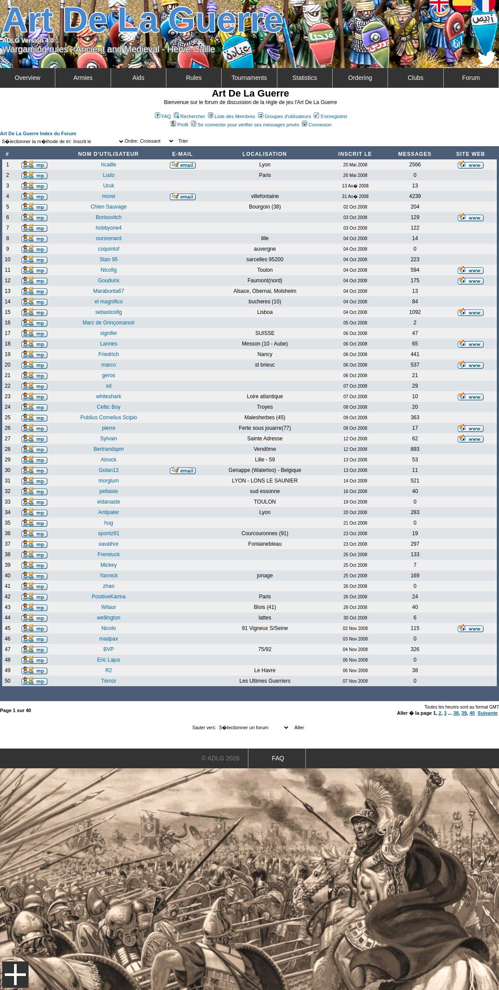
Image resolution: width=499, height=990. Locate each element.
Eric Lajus (108, 660)
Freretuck (108, 554)
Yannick (109, 575)
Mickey (109, 565)
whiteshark (108, 396)
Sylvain (108, 439)
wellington (108, 618)
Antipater (108, 512)
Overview (27, 77)
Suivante (487, 713)
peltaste (109, 491)
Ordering (360, 77)
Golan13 (108, 470)
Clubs (416, 77)
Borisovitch (109, 217)
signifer (108, 333)
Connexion (317, 124)
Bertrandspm (108, 449)
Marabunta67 (108, 291)
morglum (108, 481)
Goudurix (108, 280)
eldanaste (108, 502)
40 (472, 713)
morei (108, 196)
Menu (15, 974)
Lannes (108, 344)
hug (108, 523)
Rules (194, 77)
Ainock (109, 460)
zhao (109, 586)
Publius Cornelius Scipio (108, 417)
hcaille (108, 165)
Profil (179, 124)
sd (108, 386)
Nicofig (109, 270)
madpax (108, 639)
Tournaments (249, 77)
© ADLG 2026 (220, 758)
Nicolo (108, 628)
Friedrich (108, 354)
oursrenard (109, 238)
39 (464, 713)
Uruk (108, 186)
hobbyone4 (109, 228)
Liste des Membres (231, 116)
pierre (108, 428)
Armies (83, 77)
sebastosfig (108, 312)
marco (108, 365)
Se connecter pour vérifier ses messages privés (245, 124)
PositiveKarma (109, 597)
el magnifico (109, 302)
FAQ (163, 116)
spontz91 (108, 533)
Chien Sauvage (109, 207)
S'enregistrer (331, 116)
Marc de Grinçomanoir (109, 323)
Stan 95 (109, 259)
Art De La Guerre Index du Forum (38, 133)
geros (108, 375)
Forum (471, 77)
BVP (109, 649)
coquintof (108, 249)
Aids (138, 77)
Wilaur (108, 607)
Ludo (109, 175)
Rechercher (189, 116)
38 (456, 713)
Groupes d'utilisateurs (284, 116)
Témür (108, 681)
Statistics (304, 77)
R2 (108, 670)
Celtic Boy (109, 407)
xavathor (109, 544)
